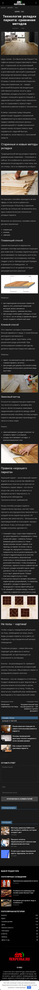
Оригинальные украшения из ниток (25, 881)
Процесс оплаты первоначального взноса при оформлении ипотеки (23, 841)
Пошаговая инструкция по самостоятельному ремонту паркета (24, 728)
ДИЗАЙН (17, 11)
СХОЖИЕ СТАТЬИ (8, 718)
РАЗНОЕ (4, 915)
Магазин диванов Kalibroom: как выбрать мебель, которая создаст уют (24, 830)
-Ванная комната (7, 928)
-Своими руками (6, 921)
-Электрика (5, 931)
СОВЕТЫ (4, 934)
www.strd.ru (5, 814)
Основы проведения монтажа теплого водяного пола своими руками (24, 738)
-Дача (3, 924)
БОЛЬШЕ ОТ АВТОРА (9, 721)
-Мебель (4, 937)
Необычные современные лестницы (9, 706)
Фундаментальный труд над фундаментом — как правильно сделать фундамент (29, 708)
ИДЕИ (3, 918)
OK (29, 987)
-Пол (22, 11)
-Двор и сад (5, 940)
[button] (36, 3)
